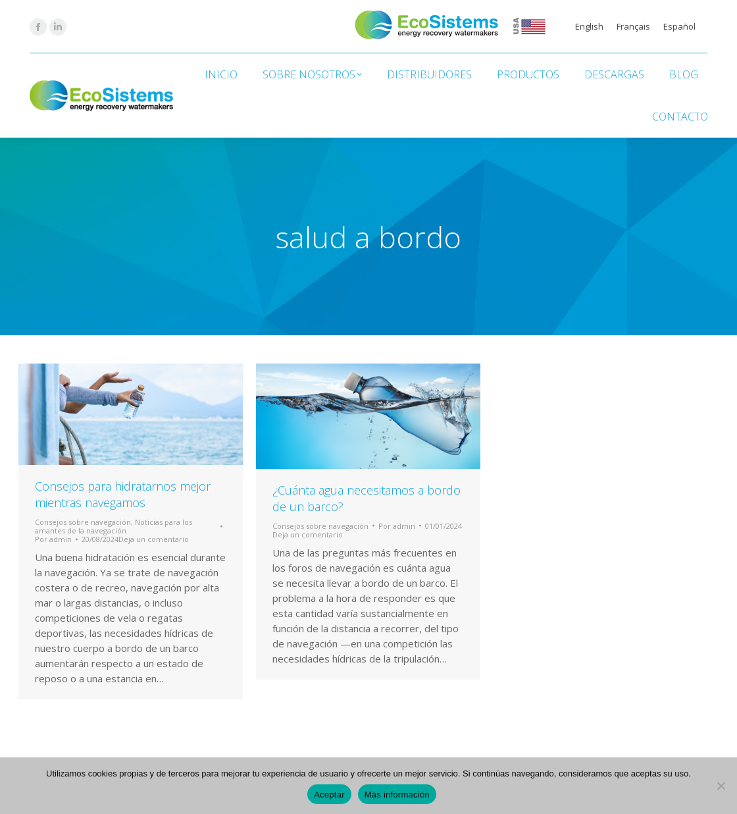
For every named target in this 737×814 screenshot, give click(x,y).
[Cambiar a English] (589, 26)
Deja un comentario (153, 539)
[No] (720, 785)
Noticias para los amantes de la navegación (113, 526)
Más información (397, 795)
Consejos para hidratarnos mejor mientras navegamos (123, 494)
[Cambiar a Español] (679, 26)
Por (53, 539)
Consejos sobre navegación (83, 522)
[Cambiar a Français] (633, 26)
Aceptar (329, 795)
